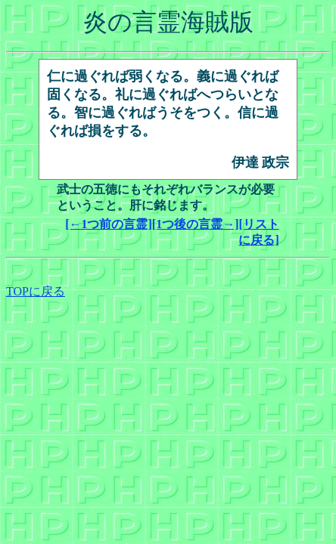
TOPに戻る (35, 291)
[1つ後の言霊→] (195, 224)
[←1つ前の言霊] (108, 224)
